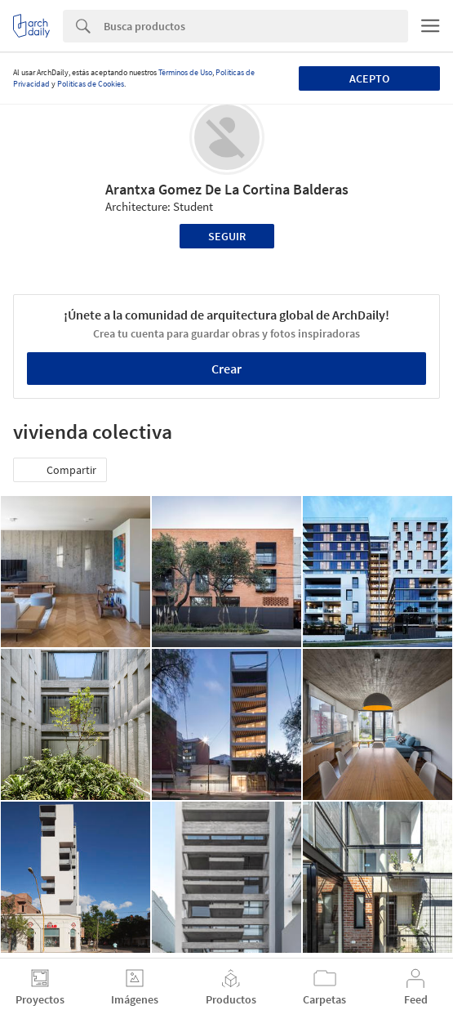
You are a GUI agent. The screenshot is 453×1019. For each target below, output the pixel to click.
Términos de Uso (185, 72)
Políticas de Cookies (90, 83)
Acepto (369, 78)
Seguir (227, 236)
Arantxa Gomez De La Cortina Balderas (227, 189)
